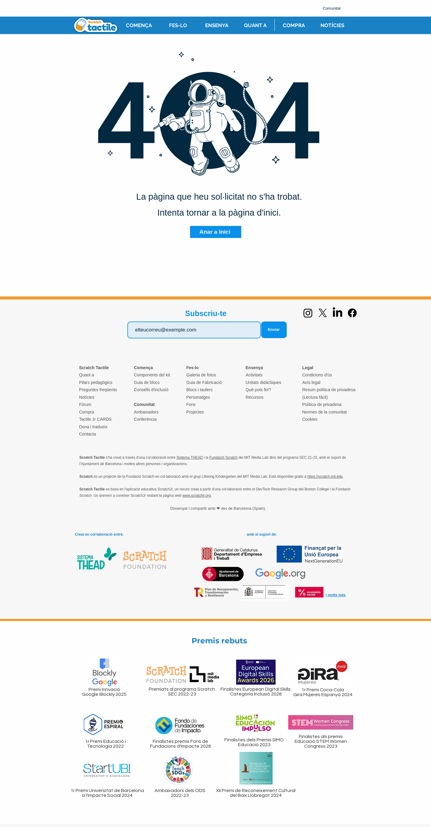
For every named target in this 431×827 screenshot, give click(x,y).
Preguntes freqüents (98, 389)
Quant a (86, 374)
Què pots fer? (258, 389)
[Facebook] (352, 313)
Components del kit (152, 374)
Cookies (310, 419)
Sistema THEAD (189, 457)
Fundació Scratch (223, 457)
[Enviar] (274, 330)
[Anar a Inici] (215, 232)
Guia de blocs (147, 382)
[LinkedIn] (337, 313)
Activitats (254, 374)
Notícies (87, 397)
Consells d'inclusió (151, 389)
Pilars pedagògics (96, 382)
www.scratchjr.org (197, 495)
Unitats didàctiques (263, 382)
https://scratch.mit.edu (324, 476)
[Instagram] (308, 313)
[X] (323, 313)
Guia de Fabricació (204, 382)
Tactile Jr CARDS (95, 419)
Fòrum (85, 404)
